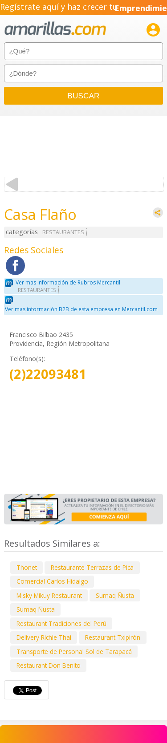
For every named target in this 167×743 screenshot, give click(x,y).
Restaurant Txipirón (112, 637)
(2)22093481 (47, 374)
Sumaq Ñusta (115, 595)
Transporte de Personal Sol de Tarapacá (74, 651)
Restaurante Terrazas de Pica (92, 567)
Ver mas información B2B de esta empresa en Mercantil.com (81, 309)
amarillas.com (55, 28)
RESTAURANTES (63, 232)
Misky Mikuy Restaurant (49, 595)
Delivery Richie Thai (43, 637)
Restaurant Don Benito (48, 665)
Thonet (26, 567)
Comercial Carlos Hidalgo (52, 581)
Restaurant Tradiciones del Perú (61, 623)
